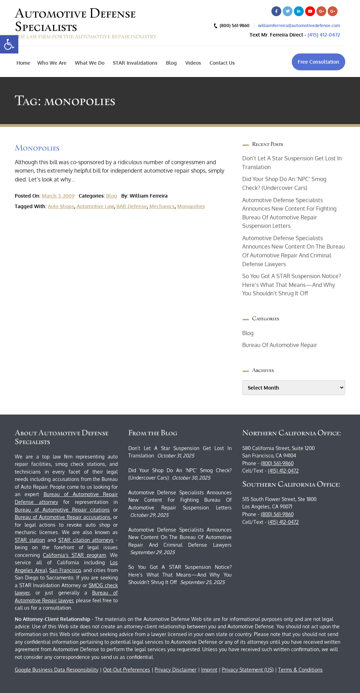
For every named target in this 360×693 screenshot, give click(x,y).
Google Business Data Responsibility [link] (56, 670)
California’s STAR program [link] (74, 555)
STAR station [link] (30, 540)
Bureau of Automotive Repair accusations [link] (62, 517)
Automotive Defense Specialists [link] (75, 19)
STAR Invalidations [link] (134, 63)
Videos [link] (192, 63)
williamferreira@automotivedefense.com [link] (299, 25)
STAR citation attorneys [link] (86, 540)
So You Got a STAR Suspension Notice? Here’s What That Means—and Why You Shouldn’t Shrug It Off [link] (291, 284)
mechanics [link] (162, 206)
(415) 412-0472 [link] (324, 35)
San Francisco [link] (65, 570)
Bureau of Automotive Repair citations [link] (62, 510)
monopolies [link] (191, 206)
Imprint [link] (209, 670)
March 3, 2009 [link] (58, 196)
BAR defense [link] (131, 206)
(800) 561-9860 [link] (277, 463)
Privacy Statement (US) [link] (248, 670)
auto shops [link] (61, 206)
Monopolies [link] (37, 147)
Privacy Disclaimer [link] (176, 670)
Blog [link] (171, 63)
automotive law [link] (95, 206)
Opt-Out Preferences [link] (126, 670)
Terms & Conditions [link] (300, 670)
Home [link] (23, 63)
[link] (9, 44)
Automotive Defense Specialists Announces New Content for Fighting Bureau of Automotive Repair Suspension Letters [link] (179, 500)
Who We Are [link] (51, 63)
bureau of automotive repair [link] (279, 344)
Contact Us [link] (221, 63)
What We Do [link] (88, 63)
